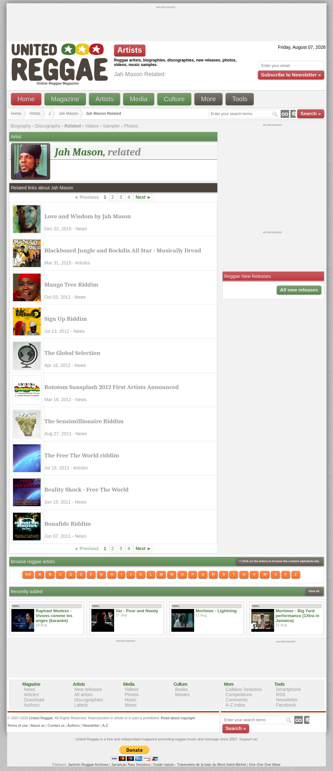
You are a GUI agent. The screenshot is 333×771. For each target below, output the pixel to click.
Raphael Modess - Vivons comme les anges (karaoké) (54, 615)
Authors (32, 705)
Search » (310, 113)
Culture (174, 98)
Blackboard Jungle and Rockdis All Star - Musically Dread (123, 250)
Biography (21, 125)
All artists (83, 694)
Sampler (111, 125)
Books (181, 689)
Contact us (56, 725)
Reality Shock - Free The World (87, 489)
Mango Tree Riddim (72, 284)
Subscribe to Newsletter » (291, 74)
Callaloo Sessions (244, 689)
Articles (31, 694)
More (208, 98)
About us (38, 725)
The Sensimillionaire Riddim (84, 421)
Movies (182, 694)
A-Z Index (236, 705)
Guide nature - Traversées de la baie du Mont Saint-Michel (199, 764)
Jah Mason (68, 113)
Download (34, 699)
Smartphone (288, 689)
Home (26, 98)
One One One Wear (265, 764)
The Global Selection (72, 353)
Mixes (131, 705)
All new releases (299, 289)
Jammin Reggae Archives (88, 764)
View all (314, 591)
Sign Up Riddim (66, 318)
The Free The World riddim (82, 455)
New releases (88, 689)
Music (131, 699)
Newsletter (287, 699)
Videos (92, 125)
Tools (239, 98)
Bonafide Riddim (68, 523)
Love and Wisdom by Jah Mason (88, 216)
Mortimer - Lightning (216, 610)
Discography (47, 125)
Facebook (286, 705)
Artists (105, 98)
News (29, 689)
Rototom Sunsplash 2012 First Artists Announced (112, 387)
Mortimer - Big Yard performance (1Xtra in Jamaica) (297, 615)
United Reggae (41, 718)
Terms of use (17, 725)
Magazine (65, 98)
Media (138, 98)
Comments (237, 699)
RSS (281, 694)
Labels (81, 705)
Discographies (88, 699)
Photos (131, 125)
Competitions (239, 694)
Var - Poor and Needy (137, 610)
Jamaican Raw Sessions (131, 764)
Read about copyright (178, 718)
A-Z (105, 725)
